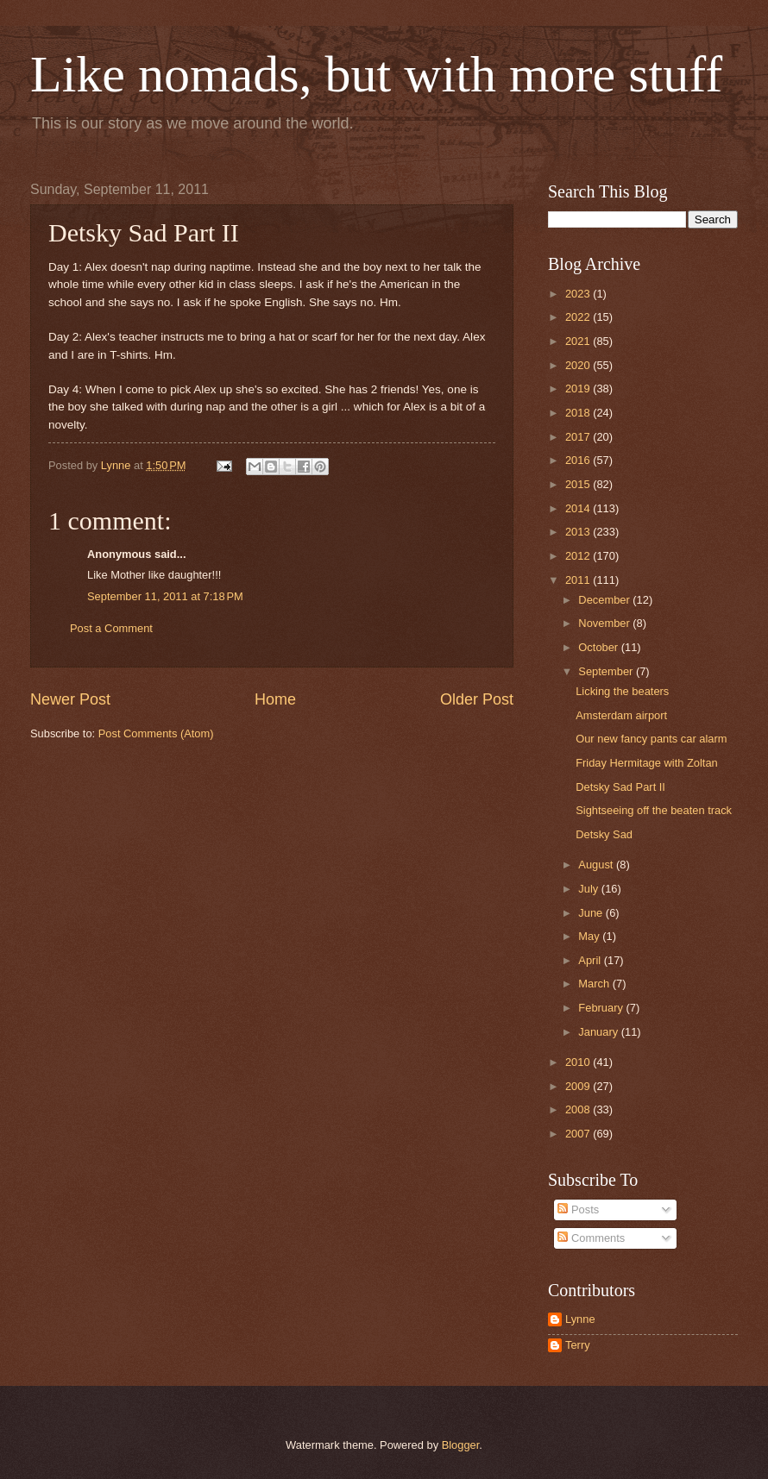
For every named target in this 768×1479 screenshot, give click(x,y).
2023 (579, 293)
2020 (579, 365)
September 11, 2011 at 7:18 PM (165, 596)
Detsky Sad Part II (620, 786)
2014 (579, 508)
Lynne (580, 1319)
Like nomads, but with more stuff (376, 74)
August (597, 864)
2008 (579, 1109)
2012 (579, 555)
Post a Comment (111, 628)
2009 (579, 1086)
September (607, 671)
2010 (579, 1062)
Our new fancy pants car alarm (651, 738)
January (599, 1031)
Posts (578, 1209)
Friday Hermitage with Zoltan (647, 762)
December (605, 599)
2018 (579, 412)
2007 (579, 1133)
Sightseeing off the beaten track (654, 810)
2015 (579, 484)
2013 (579, 531)
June (592, 912)
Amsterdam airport (621, 715)
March (595, 983)
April (590, 960)
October (599, 647)
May (590, 936)
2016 (579, 460)
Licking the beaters (622, 691)
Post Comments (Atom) (156, 733)
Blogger (461, 1444)
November (605, 623)
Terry (577, 1344)
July (589, 888)
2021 (579, 341)
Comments (591, 1237)
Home (275, 699)
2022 (579, 316)
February (602, 1007)
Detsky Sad (604, 834)
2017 (579, 436)
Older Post (476, 699)
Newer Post (70, 699)
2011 (579, 579)
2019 (579, 388)
